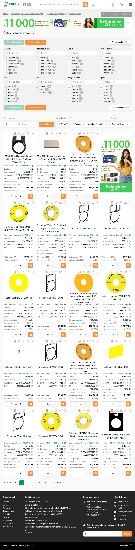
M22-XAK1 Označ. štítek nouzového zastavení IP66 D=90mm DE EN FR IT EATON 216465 (83, 367)
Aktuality (6, 508)
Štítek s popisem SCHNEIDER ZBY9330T (116, 298)
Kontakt (6, 502)
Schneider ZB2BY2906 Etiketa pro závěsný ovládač (116, 436)
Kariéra (6, 517)
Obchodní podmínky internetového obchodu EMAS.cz (48, 508)
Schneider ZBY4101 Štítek (19, 436)
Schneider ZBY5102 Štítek (116, 367)
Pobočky (6, 514)
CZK (104, 4)
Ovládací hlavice (75, 14)
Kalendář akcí (8, 511)
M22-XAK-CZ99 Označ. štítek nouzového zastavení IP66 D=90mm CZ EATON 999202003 (83, 298)
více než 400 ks (123, 235)
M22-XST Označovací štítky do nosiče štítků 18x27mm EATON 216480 (51, 159)
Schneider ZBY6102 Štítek (84, 228)
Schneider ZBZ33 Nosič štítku (116, 228)
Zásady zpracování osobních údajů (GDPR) (43, 514)
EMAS (5, 14)
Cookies (28, 532)
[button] (128, 23)
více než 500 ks (25, 166)
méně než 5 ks (26, 304)
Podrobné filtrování (36, 42)
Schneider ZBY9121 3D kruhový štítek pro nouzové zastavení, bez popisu (83, 436)
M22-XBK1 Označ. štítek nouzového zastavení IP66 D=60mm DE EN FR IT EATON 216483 (83, 159)
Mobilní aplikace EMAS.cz (36, 520)
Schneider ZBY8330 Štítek (51, 436)
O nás (5, 505)
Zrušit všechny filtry (120, 42)
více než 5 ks (59, 304)
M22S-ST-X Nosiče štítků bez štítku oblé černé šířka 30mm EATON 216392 (19, 159)
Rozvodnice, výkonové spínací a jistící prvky (27, 14)
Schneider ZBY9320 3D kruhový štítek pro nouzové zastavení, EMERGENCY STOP (51, 228)
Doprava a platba (32, 505)
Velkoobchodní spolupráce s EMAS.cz (41, 523)
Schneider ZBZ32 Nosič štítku (19, 367)
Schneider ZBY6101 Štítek (51, 298)
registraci (14, 181)
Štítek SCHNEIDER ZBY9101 (19, 298)
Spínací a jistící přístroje (56, 14)
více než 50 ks (91, 166)
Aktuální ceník (31, 517)
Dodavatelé (7, 520)
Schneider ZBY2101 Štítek (51, 367)
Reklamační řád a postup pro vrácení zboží (43, 511)
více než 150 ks (25, 235)
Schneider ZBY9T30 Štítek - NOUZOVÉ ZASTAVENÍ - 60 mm (18, 228)
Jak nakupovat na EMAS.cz (36, 502)
